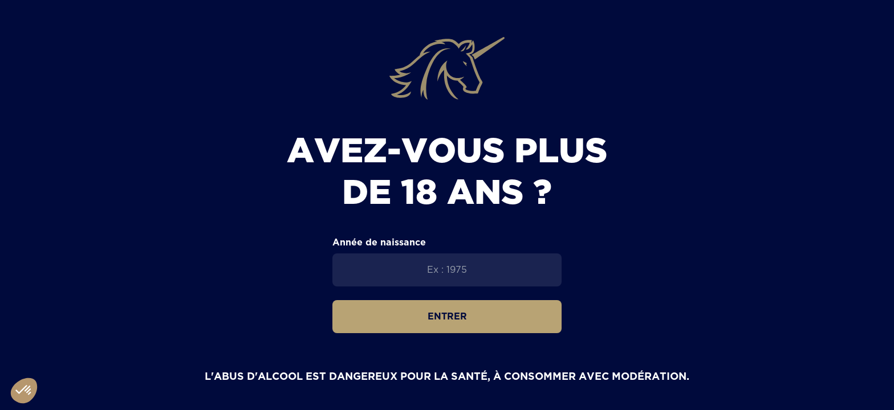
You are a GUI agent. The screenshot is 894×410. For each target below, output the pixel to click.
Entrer (447, 316)
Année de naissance (379, 242)
